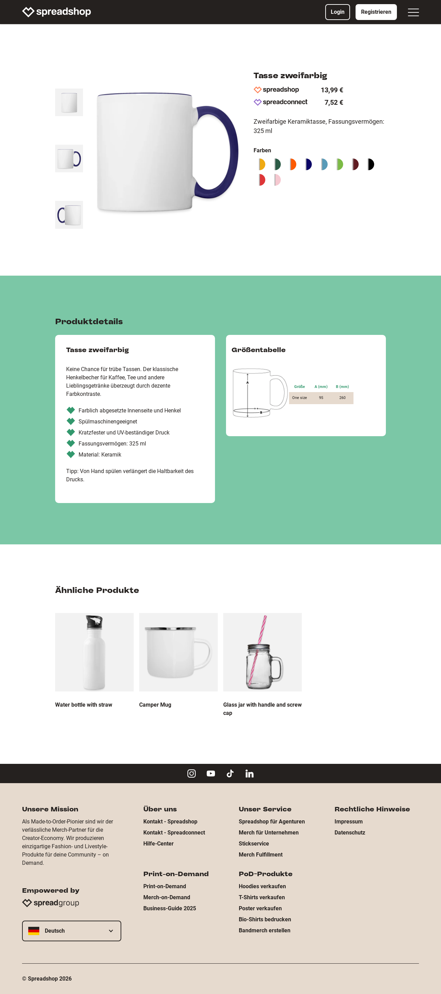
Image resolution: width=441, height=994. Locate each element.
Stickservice (254, 843)
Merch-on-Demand (166, 897)
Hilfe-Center (158, 843)
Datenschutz (350, 832)
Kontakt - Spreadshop (170, 821)
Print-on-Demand (164, 886)
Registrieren (376, 12)
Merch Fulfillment (261, 854)
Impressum (349, 821)
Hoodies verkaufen (262, 886)
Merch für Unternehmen (269, 832)
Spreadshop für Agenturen (272, 821)
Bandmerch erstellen (264, 930)
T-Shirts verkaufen (262, 897)
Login (338, 12)
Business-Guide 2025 (169, 908)
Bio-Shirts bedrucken (265, 919)
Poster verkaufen (260, 908)
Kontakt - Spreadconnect (174, 832)
